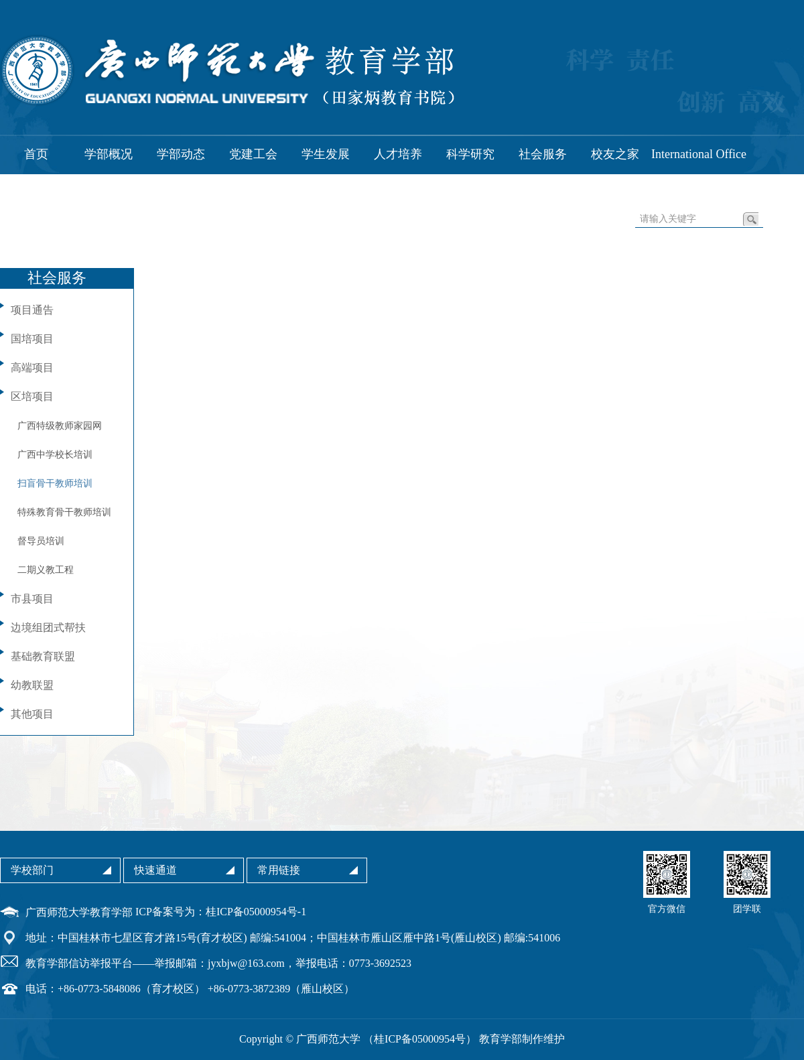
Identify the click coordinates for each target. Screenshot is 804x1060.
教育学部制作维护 (522, 1039)
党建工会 (253, 154)
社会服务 (543, 154)
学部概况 (108, 154)
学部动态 (181, 154)
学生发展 (326, 154)
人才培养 (398, 154)
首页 (36, 154)
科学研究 (470, 154)
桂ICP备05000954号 (420, 1039)
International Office (698, 154)
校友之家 (615, 154)
